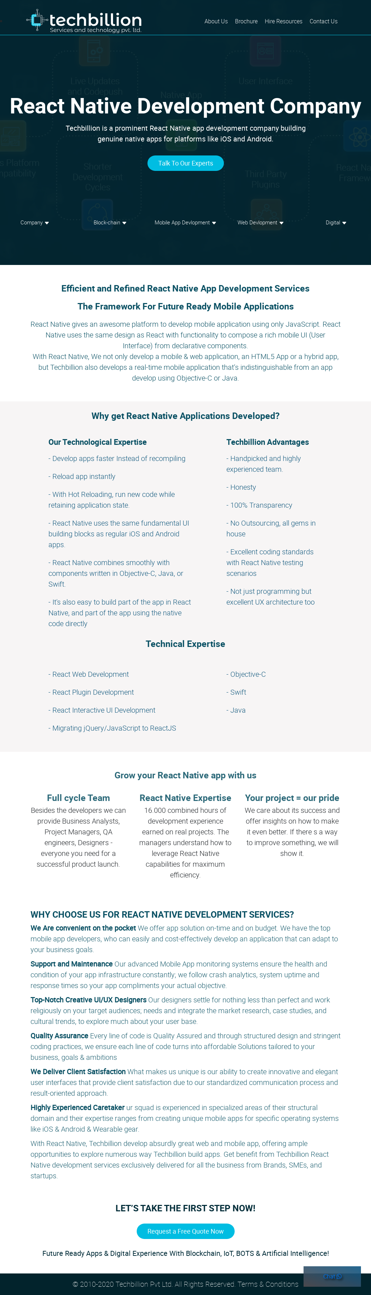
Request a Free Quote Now (185, 1231)
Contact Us (324, 21)
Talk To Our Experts (185, 163)
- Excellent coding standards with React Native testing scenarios (270, 562)
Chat (332, 1276)
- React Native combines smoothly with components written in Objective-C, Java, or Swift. (115, 573)
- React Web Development (88, 674)
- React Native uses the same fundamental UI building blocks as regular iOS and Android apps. (118, 533)
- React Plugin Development (91, 692)
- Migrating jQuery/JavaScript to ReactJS (112, 728)
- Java (236, 710)
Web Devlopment (261, 222)
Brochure (246, 21)
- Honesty (241, 487)
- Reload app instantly (82, 476)
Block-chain (110, 222)
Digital (336, 222)
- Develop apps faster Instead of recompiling (117, 458)
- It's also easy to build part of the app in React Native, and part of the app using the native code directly (119, 612)
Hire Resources (283, 21)
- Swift (236, 692)
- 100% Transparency (259, 505)
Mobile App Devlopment (186, 222)
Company (35, 222)
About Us (218, 21)
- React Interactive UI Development (101, 710)
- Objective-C (246, 674)
